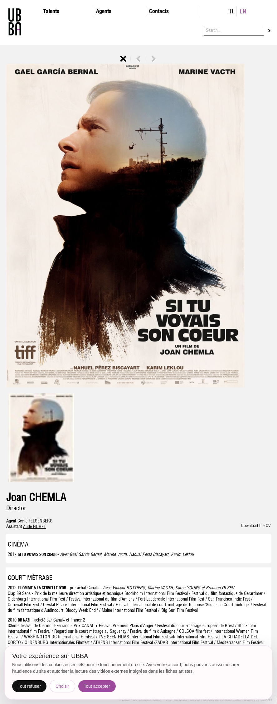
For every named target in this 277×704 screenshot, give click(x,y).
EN (243, 11)
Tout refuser (29, 686)
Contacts (159, 11)
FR (230, 11)
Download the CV (256, 525)
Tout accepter (97, 686)
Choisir (62, 686)
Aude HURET (34, 526)
